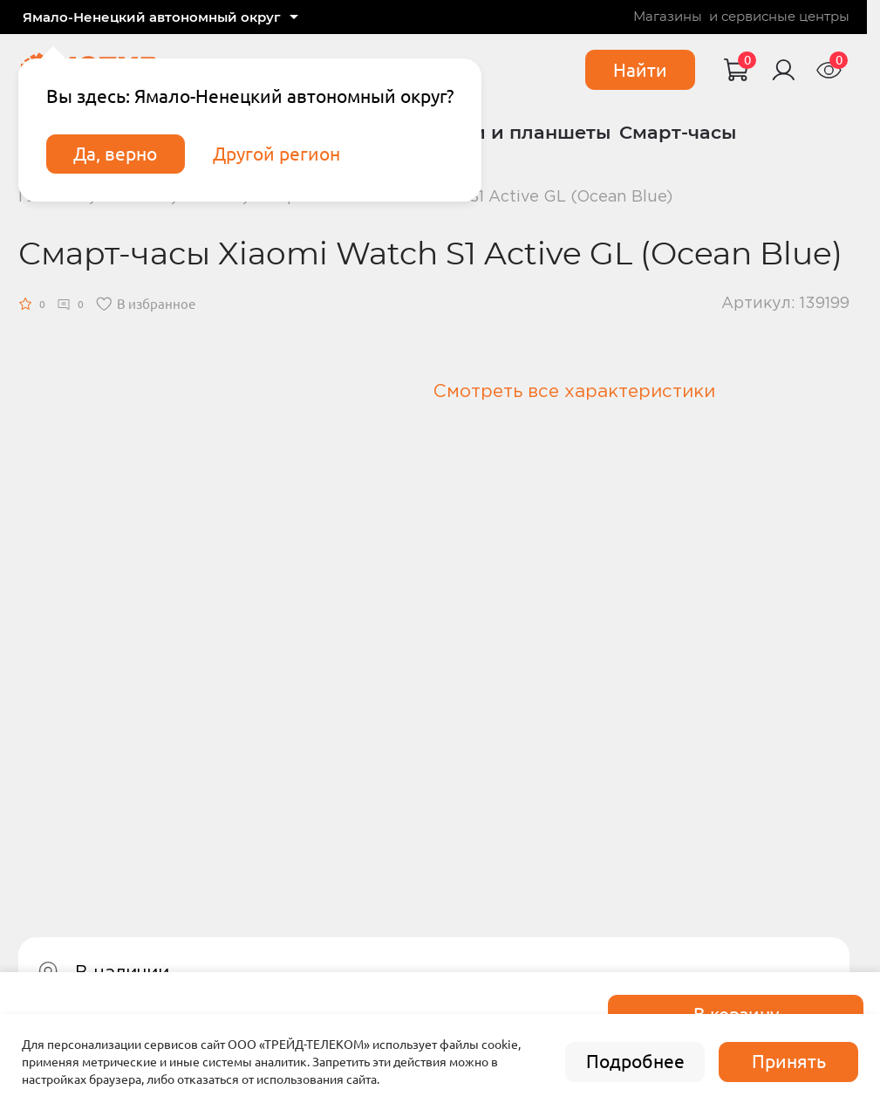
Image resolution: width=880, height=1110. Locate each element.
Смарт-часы (677, 132)
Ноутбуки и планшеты (501, 132)
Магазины (667, 17)
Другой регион (276, 154)
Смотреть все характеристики (574, 392)
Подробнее (635, 1062)
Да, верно (115, 154)
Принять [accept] (789, 1062)
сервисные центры (785, 17)
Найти (640, 70)
